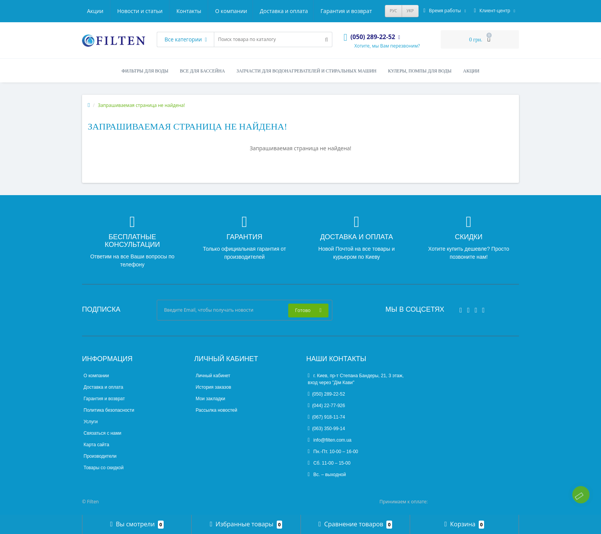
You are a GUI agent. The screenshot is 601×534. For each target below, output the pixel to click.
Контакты (362, 11)
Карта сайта (96, 444)
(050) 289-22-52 (326, 394)
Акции (268, 11)
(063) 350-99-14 (326, 428)
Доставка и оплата (157, 11)
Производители (100, 456)
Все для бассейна (202, 71)
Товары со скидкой (103, 467)
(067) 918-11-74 (326, 417)
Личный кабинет (213, 375)
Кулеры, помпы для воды (420, 71)
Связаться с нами (102, 433)
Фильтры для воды (145, 71)
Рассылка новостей (216, 410)
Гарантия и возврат (220, 11)
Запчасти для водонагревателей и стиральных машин (306, 71)
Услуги (91, 421)
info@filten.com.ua (329, 440)
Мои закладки (210, 398)
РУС (393, 10)
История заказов (214, 387)
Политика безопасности (109, 410)
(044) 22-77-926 (326, 405)
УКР (410, 10)
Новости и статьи (312, 11)
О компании (103, 11)
